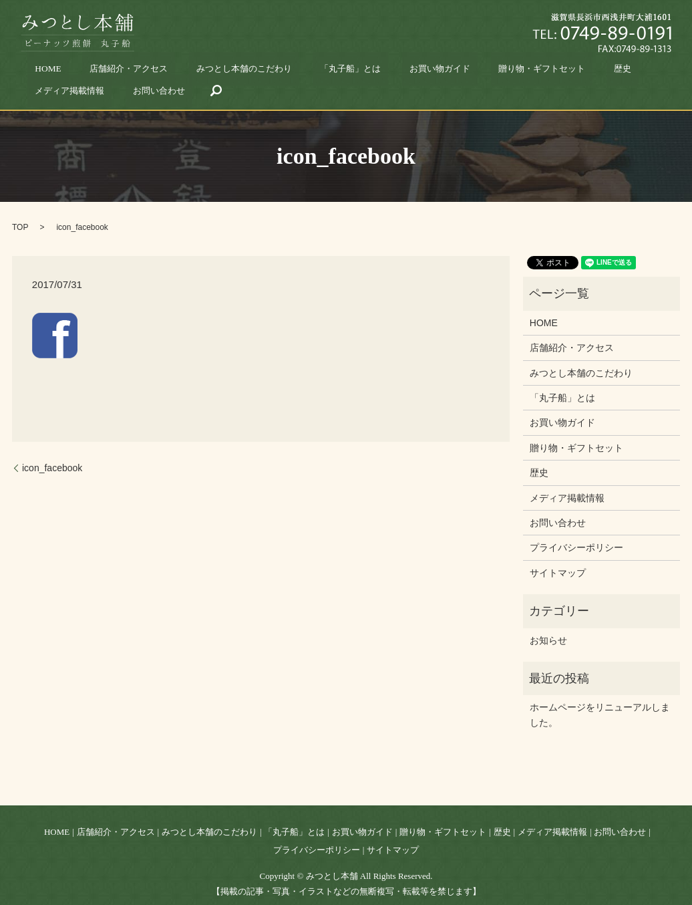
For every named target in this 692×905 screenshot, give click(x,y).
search (640, 71)
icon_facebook (52, 449)
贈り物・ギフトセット (420, 72)
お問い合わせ (594, 72)
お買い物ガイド (343, 72)
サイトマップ (558, 554)
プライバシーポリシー (576, 528)
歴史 (478, 72)
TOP (20, 208)
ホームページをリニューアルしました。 (600, 695)
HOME (53, 72)
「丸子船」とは (279, 72)
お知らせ (548, 621)
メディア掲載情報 (529, 72)
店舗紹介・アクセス (111, 72)
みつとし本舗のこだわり (198, 72)
